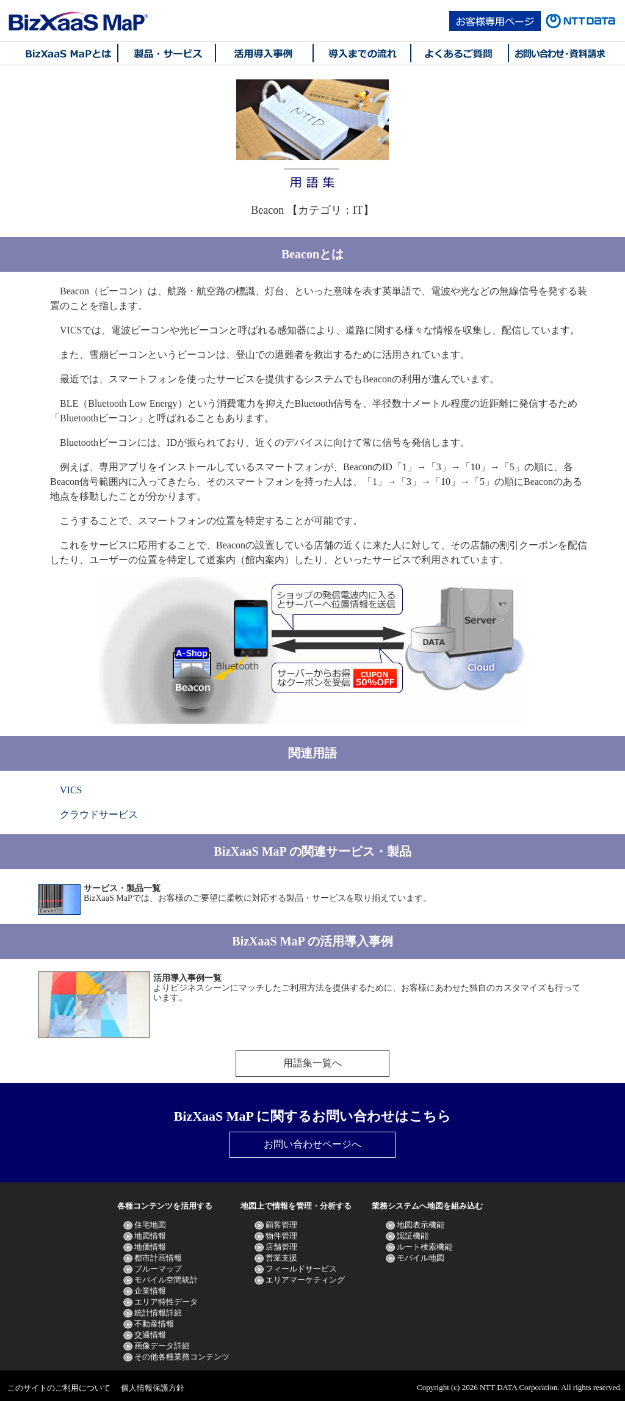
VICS (71, 790)
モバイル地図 (420, 1257)
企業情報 (150, 1290)
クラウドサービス (99, 814)
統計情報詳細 (158, 1312)
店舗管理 (281, 1246)
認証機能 (412, 1235)
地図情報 (150, 1235)
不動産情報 (154, 1323)
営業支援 (281, 1257)
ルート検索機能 (424, 1246)
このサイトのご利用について (58, 1387)
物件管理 (281, 1235)
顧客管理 (281, 1224)
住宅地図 (150, 1224)
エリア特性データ (166, 1301)
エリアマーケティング (305, 1279)
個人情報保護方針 (152, 1387)
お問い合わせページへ (312, 1144)
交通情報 (150, 1334)
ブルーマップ (158, 1268)
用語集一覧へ (312, 1063)
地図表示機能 (420, 1224)
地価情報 (150, 1246)
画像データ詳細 (162, 1345)
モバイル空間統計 (166, 1279)
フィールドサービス (301, 1268)
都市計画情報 (158, 1257)
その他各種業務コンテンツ (181, 1356)
